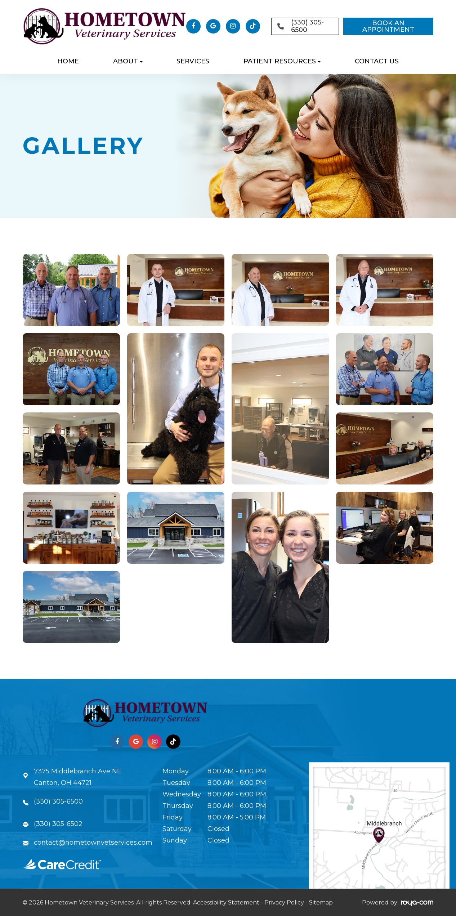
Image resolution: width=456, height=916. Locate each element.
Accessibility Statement (226, 902)
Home (68, 61)
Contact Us (377, 61)
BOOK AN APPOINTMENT (388, 26)
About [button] (128, 61)
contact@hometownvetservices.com (93, 842)
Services (192, 61)
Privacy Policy (284, 902)
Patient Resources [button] (282, 61)
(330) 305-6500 (58, 801)
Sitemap (321, 902)
